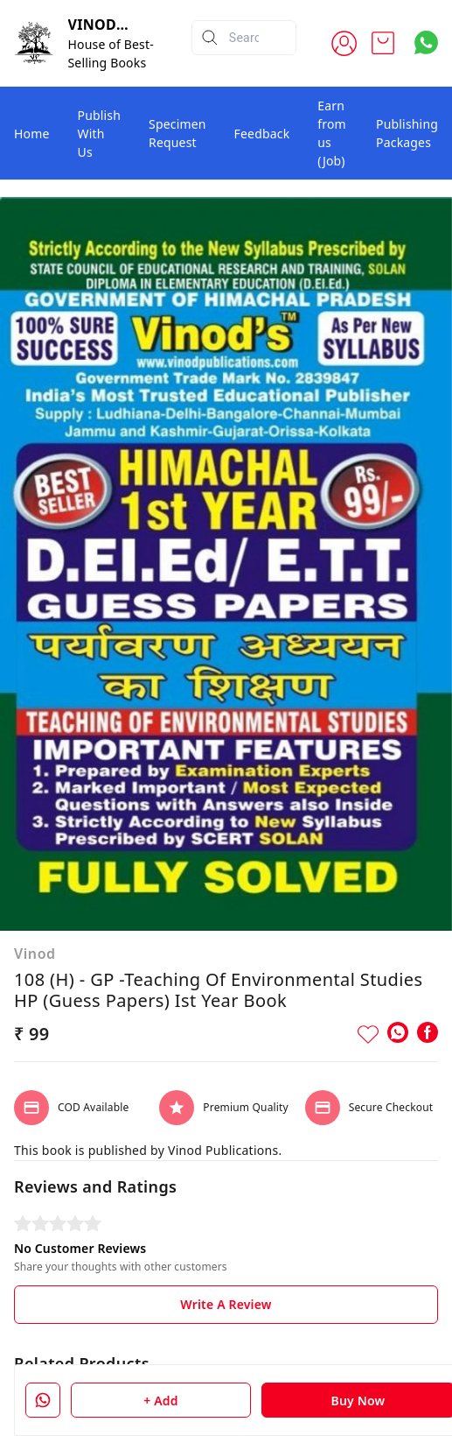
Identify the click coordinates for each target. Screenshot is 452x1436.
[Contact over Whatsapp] (426, 42)
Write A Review (225, 1304)
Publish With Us (100, 133)
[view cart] (383, 43)
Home (32, 133)
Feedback (262, 133)
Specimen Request (177, 133)
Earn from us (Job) (331, 133)
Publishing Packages (407, 133)
